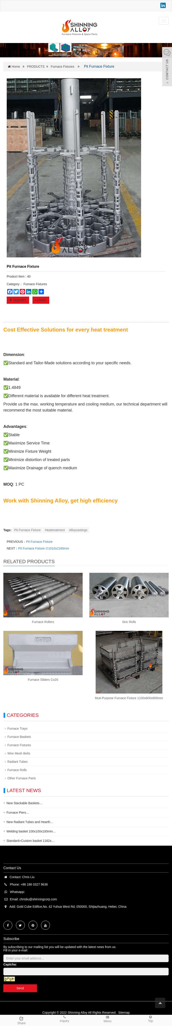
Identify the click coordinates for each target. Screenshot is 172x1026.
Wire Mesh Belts (18, 753)
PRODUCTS (36, 66)
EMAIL (41, 300)
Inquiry (64, 1019)
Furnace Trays (17, 728)
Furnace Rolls (17, 770)
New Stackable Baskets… (24, 803)
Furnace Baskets (19, 737)
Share (21, 1020)
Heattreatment (55, 530)
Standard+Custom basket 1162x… (30, 841)
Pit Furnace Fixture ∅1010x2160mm (43, 548)
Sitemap (124, 1012)
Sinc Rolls (129, 622)
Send (20, 988)
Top (150, 1019)
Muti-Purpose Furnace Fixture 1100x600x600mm (129, 698)
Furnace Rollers (43, 622)
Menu (107, 1019)
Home (16, 66)
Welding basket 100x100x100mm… (31, 831)
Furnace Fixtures (62, 66)
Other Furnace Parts (21, 778)
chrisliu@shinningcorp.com (38, 899)
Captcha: (10, 964)
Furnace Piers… (17, 812)
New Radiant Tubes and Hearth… (29, 822)
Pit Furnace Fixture (27, 530)
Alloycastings (78, 530)
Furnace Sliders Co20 (43, 679)
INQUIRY (17, 300)
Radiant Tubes (17, 761)
